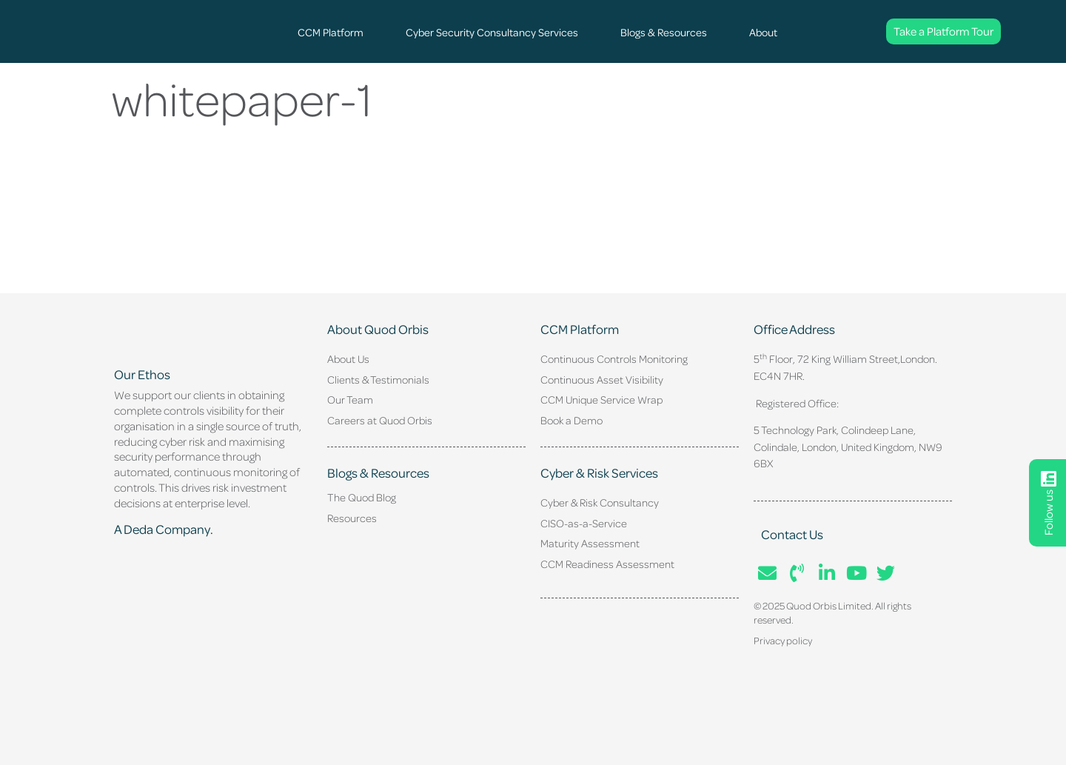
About (763, 32)
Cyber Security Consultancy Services (492, 32)
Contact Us (792, 534)
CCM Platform (330, 32)
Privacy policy (783, 640)
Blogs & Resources (663, 32)
